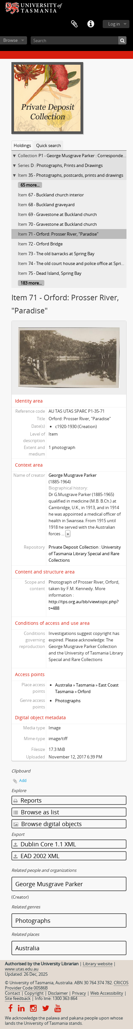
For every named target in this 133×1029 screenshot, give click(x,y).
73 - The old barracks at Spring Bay (61, 254)
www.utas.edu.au (21, 969)
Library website (97, 964)
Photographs (68, 701)
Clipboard (74, 24)
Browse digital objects (47, 824)
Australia (63, 685)
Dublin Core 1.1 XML (44, 844)
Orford (84, 691)
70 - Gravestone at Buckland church (62, 224)
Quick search (48, 145)
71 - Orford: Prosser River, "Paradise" (63, 234)
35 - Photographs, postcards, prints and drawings (75, 175)
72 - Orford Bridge (45, 244)
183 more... (31, 283)
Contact (12, 993)
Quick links (90, 24)
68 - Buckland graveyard (51, 204)
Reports (27, 800)
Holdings (22, 145)
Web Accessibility (106, 993)
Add (22, 780)
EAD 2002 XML (36, 856)
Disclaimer (58, 993)
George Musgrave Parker (72, 475)
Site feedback (18, 998)
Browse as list (36, 812)
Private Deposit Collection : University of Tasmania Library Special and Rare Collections (85, 553)
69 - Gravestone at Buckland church (62, 214)
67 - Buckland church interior (56, 195)
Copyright (34, 993)
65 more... (30, 185)
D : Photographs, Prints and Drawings (67, 165)
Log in (114, 24)
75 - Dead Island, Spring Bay (54, 273)
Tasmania (85, 685)
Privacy (79, 993)
